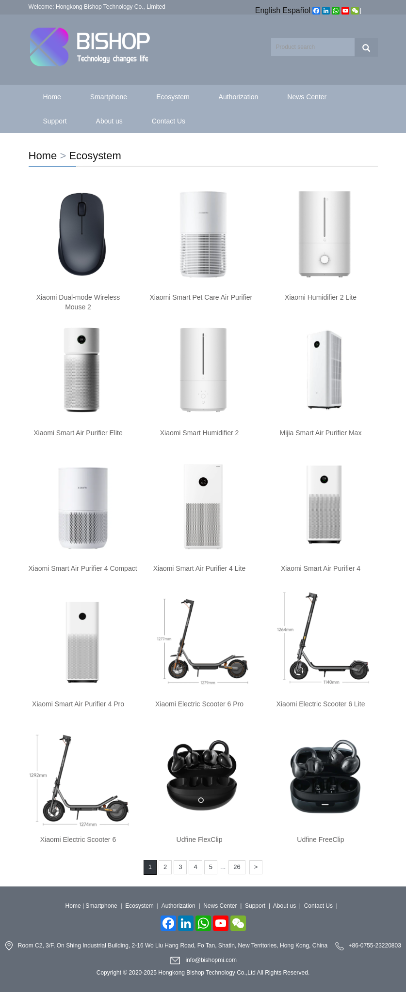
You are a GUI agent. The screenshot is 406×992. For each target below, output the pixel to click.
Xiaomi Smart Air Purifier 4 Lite (199, 568)
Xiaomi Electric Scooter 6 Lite (320, 704)
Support (55, 121)
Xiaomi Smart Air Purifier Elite (78, 433)
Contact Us (168, 121)
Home (52, 97)
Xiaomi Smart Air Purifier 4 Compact (83, 568)
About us (109, 121)
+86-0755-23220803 (374, 945)
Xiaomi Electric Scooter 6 (78, 839)
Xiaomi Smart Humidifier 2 (199, 433)
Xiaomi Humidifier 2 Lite (321, 297)
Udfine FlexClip (200, 839)
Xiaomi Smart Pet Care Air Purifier (201, 297)
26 (236, 866)
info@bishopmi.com (211, 960)
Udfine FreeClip (320, 839)
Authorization (239, 97)
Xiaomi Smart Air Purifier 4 (320, 568)
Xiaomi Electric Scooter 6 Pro (199, 704)
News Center (306, 97)
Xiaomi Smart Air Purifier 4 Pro (78, 704)
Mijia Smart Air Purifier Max (321, 433)
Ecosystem (172, 97)
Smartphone (108, 97)
